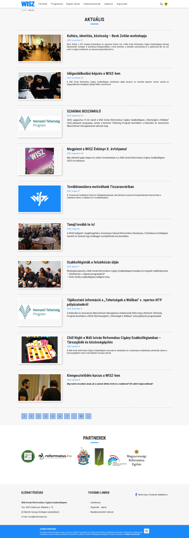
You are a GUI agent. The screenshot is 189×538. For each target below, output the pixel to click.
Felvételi (42, 3)
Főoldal (24, 10)
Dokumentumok (92, 3)
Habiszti (108, 3)
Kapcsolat (122, 3)
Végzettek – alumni (98, 507)
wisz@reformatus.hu (37, 517)
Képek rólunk (73, 3)
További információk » (132, 534)
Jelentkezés (95, 502)
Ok (146, 531)
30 (81, 416)
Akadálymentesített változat (101, 512)
